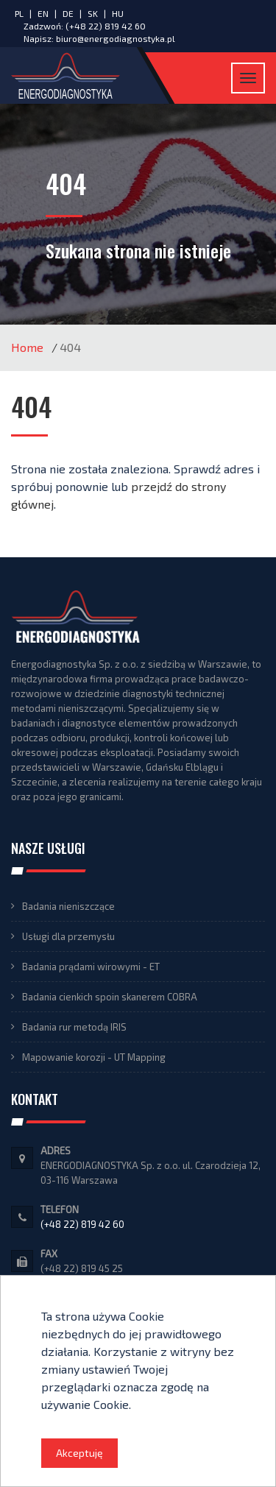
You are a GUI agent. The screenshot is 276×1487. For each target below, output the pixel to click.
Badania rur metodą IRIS (74, 1027)
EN (44, 13)
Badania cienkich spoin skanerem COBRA (109, 997)
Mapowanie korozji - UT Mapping (94, 1057)
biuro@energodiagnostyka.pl (115, 38)
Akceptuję (79, 1453)
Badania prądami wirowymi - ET (91, 966)
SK (94, 13)
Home (27, 347)
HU (118, 13)
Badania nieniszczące (68, 906)
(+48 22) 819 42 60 (106, 26)
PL (19, 13)
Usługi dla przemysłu (68, 936)
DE (69, 13)
